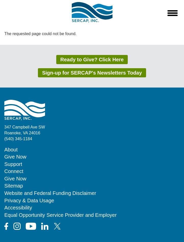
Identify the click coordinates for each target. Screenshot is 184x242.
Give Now (15, 157)
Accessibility (18, 207)
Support (13, 164)
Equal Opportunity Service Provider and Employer (60, 215)
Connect (13, 171)
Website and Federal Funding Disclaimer (50, 193)
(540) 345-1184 (18, 139)
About (11, 149)
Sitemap (13, 186)
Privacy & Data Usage (29, 200)
